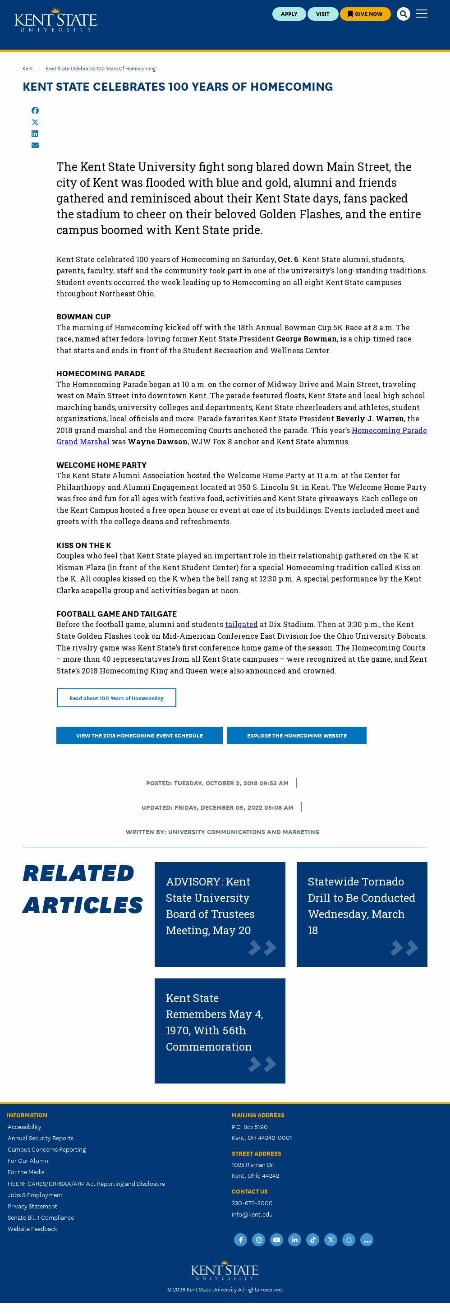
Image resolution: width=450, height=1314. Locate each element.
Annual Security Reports (40, 1138)
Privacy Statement (32, 1206)
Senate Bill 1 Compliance (41, 1217)
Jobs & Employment (35, 1194)
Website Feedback (32, 1228)
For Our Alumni (29, 1160)
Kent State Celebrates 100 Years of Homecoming (101, 68)
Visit (323, 13)
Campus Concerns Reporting (47, 1149)
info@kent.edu (252, 1214)
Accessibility (24, 1126)
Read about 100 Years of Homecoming (116, 697)
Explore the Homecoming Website (297, 735)
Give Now (365, 13)
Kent (28, 68)
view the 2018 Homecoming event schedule (139, 735)
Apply (289, 13)
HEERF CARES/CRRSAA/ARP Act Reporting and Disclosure (86, 1183)
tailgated (241, 624)
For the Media (26, 1171)
